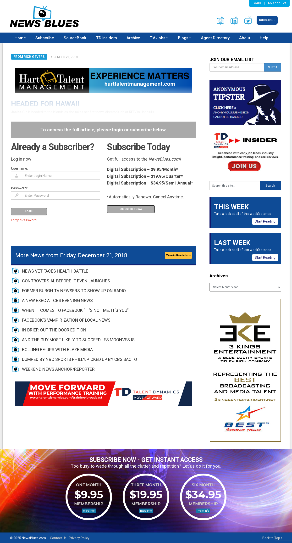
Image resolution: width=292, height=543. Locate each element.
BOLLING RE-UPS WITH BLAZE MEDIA (57, 349)
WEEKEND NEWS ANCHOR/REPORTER (58, 369)
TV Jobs (157, 37)
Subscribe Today (131, 209)
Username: (19, 168)
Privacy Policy (79, 538)
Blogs (183, 37)
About (244, 37)
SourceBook (75, 37)
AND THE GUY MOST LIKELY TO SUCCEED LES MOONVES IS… (80, 339)
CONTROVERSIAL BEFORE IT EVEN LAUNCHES (66, 280)
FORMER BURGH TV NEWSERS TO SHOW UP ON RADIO (74, 290)
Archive (133, 37)
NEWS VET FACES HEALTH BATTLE (55, 271)
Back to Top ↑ (272, 538)
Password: (19, 188)
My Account (277, 3)
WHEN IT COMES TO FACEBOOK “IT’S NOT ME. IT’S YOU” (75, 310)
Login (257, 3)
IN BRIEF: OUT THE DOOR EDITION (54, 329)
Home (20, 37)
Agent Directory (215, 37)
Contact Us (58, 538)
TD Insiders (106, 37)
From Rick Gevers (29, 57)
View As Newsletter (178, 255)
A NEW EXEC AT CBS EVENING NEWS (57, 300)
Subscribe (267, 20)
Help (264, 37)
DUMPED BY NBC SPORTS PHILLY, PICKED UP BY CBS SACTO (79, 359)
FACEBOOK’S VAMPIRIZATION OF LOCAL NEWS (66, 320)
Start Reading (265, 221)
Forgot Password (24, 220)
